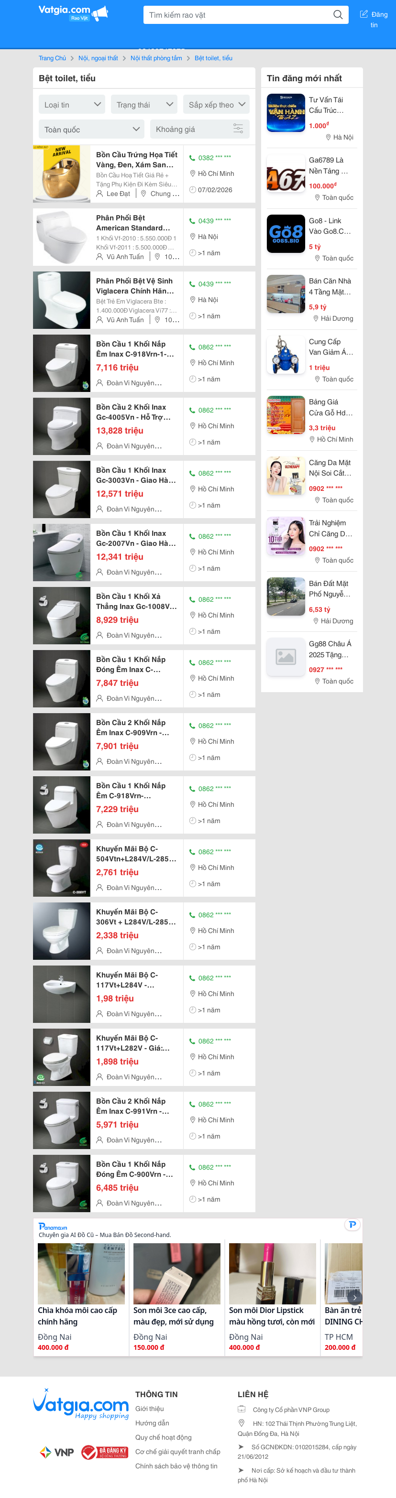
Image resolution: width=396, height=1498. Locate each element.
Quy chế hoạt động (163, 1437)
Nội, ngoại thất (98, 57)
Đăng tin (374, 15)
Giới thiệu (149, 1408)
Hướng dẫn (152, 1422)
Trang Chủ (52, 57)
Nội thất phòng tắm (156, 57)
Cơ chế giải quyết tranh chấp (177, 1451)
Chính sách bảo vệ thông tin (176, 1465)
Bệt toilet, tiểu (213, 57)
